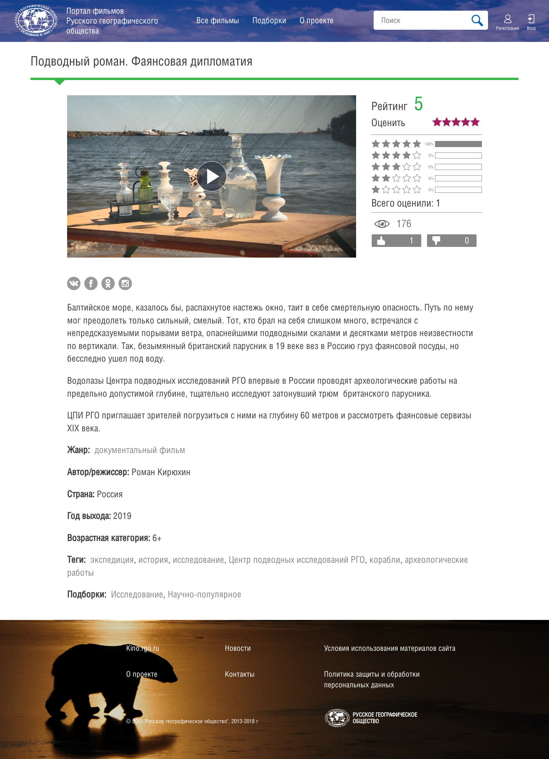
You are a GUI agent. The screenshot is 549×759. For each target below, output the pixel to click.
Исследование (137, 594)
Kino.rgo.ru (142, 648)
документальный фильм (140, 449)
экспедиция (112, 559)
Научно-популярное (204, 594)
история (153, 559)
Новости (238, 648)
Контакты (240, 674)
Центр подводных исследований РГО (297, 559)
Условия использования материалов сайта (390, 648)
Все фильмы (217, 20)
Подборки (269, 20)
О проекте (317, 20)
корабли (384, 559)
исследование (198, 559)
